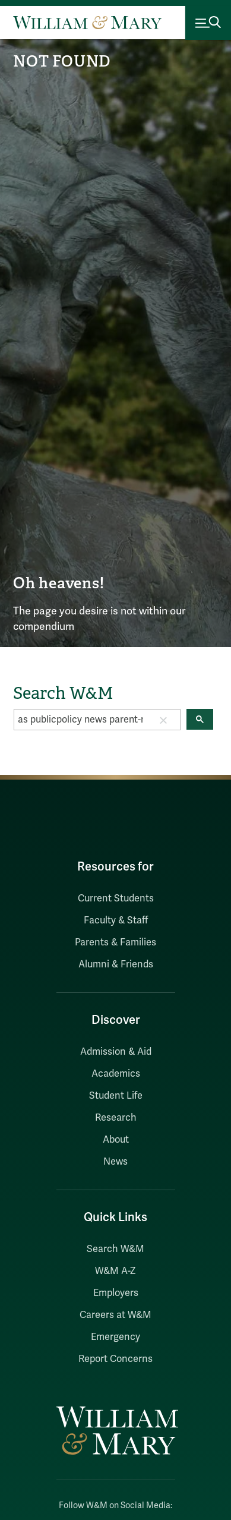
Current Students (116, 898)
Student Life (116, 1096)
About (116, 1140)
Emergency (115, 1337)
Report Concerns (115, 1359)
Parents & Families (115, 942)
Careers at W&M (115, 1315)
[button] (163, 719)
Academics (115, 1074)
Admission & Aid (115, 1052)
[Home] (87, 22)
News (115, 1162)
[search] (80, 719)
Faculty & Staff (116, 920)
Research (116, 1118)
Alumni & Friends (115, 964)
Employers (115, 1293)
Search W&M (115, 1249)
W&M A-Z (115, 1271)
